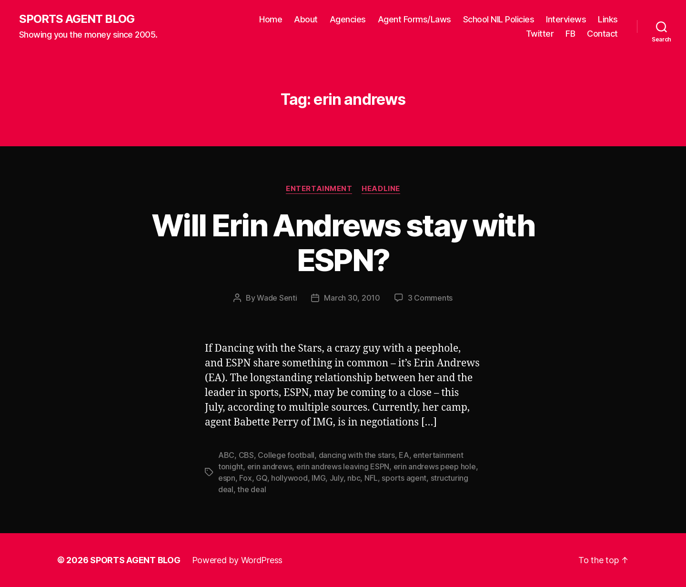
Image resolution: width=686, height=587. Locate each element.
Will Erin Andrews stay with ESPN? (343, 242)
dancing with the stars (357, 455)
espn (226, 478)
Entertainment (319, 188)
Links (608, 19)
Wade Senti (277, 298)
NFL (371, 478)
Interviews (566, 19)
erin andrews (270, 466)
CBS (246, 455)
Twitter (540, 34)
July (336, 478)
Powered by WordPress (237, 560)
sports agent (404, 478)
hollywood (289, 478)
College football (286, 455)
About (306, 19)
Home (270, 19)
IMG (318, 478)
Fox (245, 478)
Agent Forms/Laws (414, 19)
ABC (226, 455)
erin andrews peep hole (434, 466)
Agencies (348, 19)
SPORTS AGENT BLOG (76, 19)
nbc (353, 478)
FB (570, 34)
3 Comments (430, 298)
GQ (261, 478)
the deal (251, 489)
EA (404, 455)
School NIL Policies (499, 19)
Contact (602, 34)
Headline (381, 188)
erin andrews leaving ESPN (342, 466)
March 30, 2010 (352, 298)
